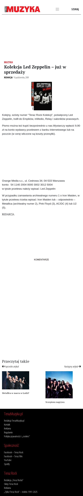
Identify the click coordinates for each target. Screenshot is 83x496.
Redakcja (8, 77)
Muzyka (8, 62)
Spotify (7, 464)
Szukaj (75, 9)
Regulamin (8, 432)
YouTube (7, 460)
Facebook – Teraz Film (13, 456)
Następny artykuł (72, 366)
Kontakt (7, 424)
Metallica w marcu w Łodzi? (15, 393)
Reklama (7, 428)
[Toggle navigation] (57, 9)
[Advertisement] (41, 38)
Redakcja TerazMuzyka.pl (14, 420)
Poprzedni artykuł (10, 366)
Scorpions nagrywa (55, 402)
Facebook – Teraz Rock (13, 452)
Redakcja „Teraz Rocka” (13, 480)
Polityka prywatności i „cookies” (17, 436)
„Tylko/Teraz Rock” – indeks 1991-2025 (20, 492)
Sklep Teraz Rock (11, 484)
